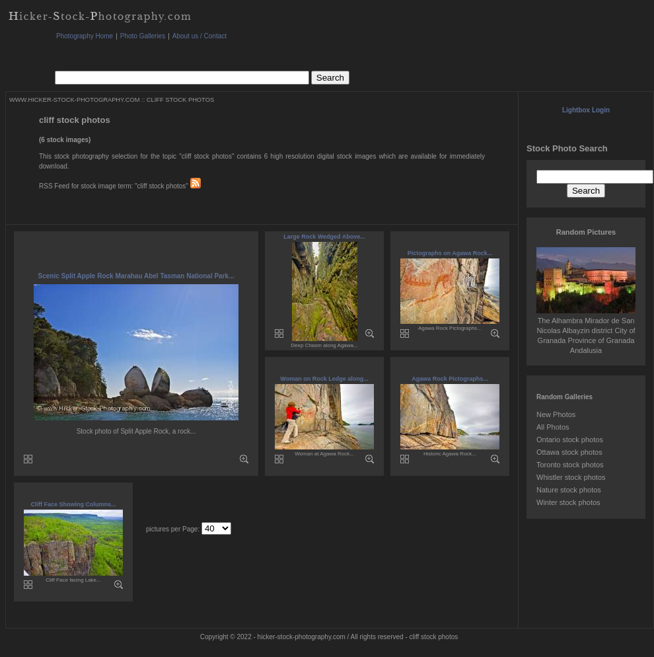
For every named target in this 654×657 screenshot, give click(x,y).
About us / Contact (199, 36)
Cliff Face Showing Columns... (73, 504)
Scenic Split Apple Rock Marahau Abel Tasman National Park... (136, 276)
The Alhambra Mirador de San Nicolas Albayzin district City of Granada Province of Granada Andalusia (586, 330)
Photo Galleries (142, 36)
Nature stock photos (568, 490)
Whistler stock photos (571, 477)
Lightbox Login (586, 110)
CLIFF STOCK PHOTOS (180, 100)
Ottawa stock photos (569, 452)
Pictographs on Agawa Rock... (450, 253)
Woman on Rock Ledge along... (324, 378)
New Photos (555, 414)
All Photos (552, 427)
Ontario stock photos (569, 440)
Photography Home (84, 36)
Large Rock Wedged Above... (324, 236)
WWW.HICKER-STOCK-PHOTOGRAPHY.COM (74, 100)
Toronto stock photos (570, 465)
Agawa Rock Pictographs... (450, 378)
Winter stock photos (568, 502)
